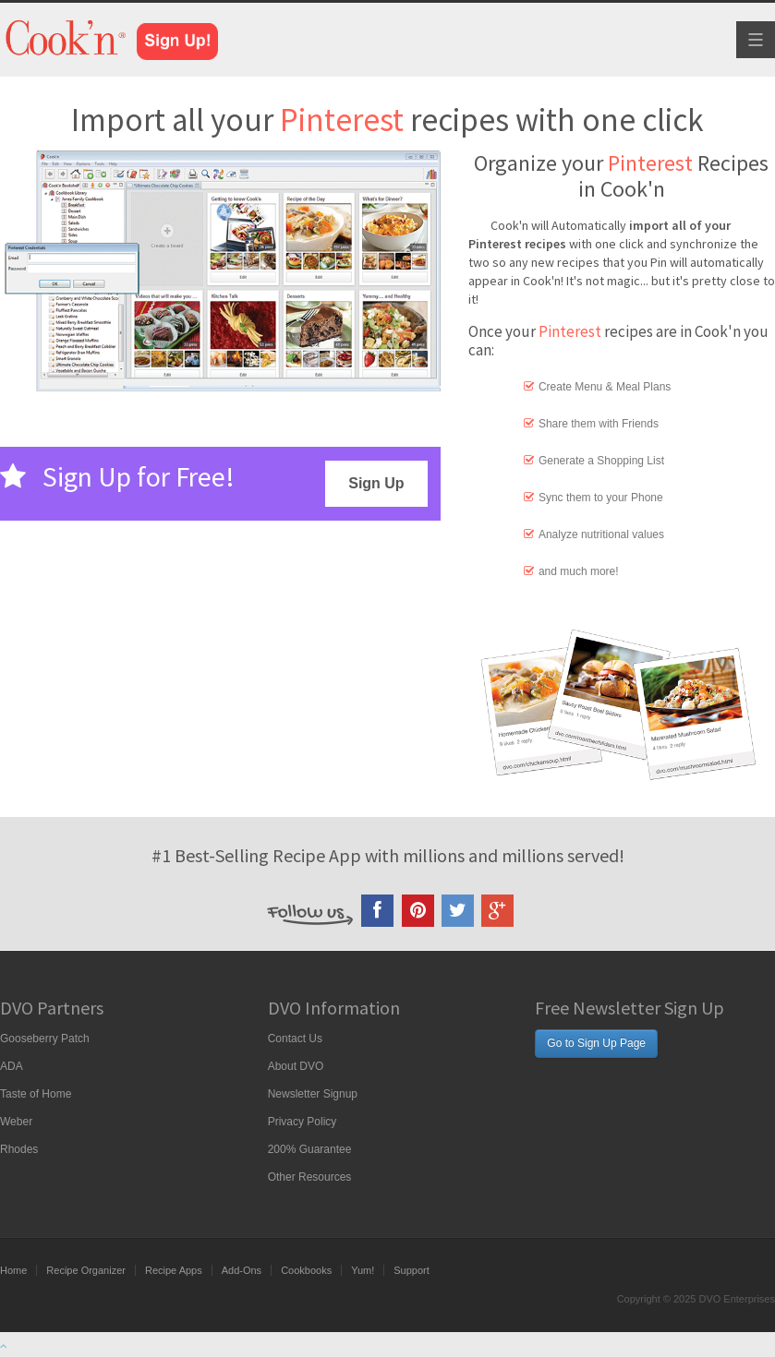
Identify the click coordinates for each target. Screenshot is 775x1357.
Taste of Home (35, 1093)
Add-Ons (241, 1270)
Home (13, 1270)
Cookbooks (306, 1270)
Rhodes (19, 1149)
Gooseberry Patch (45, 1038)
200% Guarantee (310, 1149)
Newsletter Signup (312, 1093)
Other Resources (310, 1177)
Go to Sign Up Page (596, 1043)
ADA (11, 1066)
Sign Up (376, 483)
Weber (16, 1121)
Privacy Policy (302, 1121)
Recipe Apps (173, 1270)
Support (412, 1270)
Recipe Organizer (86, 1270)
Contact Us (295, 1038)
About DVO (296, 1066)
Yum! (362, 1270)
